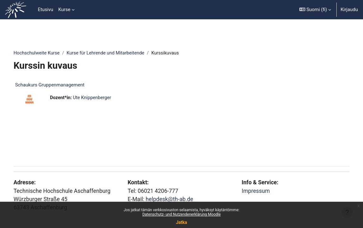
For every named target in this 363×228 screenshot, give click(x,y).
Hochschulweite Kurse (46, 53)
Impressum (253, 190)
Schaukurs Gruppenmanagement (58, 85)
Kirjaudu (349, 9)
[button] (315, 9)
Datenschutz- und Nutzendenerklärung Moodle (181, 214)
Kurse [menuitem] (64, 9)
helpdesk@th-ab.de (173, 198)
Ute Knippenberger (101, 98)
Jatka (181, 222)
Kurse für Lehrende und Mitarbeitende (116, 53)
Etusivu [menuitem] (45, 9)
